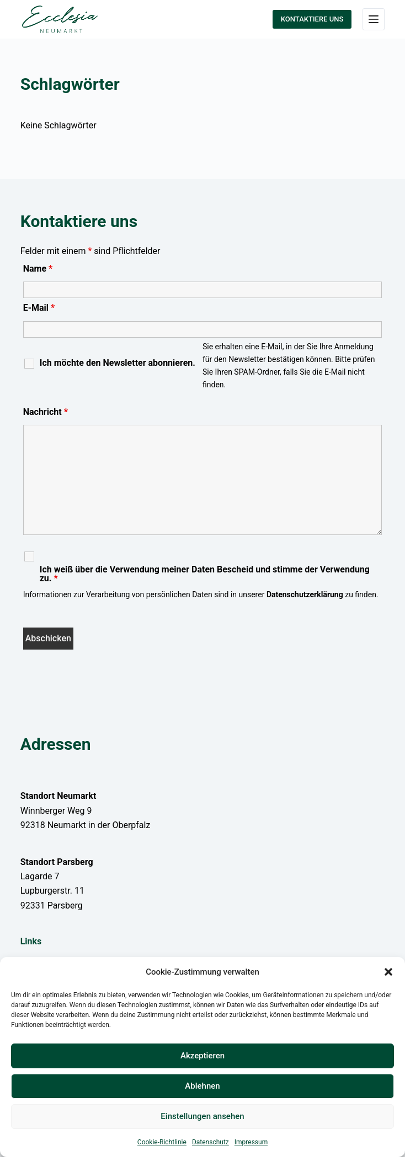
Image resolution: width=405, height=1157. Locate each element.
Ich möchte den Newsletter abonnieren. (117, 363)
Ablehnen (202, 1086)
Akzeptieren (202, 1056)
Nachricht (45, 412)
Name (38, 268)
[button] (388, 971)
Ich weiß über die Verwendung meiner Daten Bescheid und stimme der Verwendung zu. (205, 574)
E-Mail (39, 307)
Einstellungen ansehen (202, 1116)
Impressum (251, 1142)
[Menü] (374, 19)
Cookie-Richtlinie (161, 1142)
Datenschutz (210, 1142)
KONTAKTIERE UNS (312, 19)
